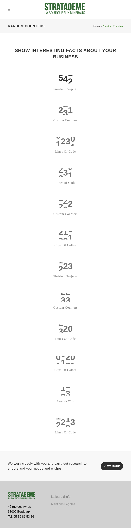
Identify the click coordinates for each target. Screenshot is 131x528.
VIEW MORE (112, 466)
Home (96, 26)
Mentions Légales (63, 504)
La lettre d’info (60, 496)
